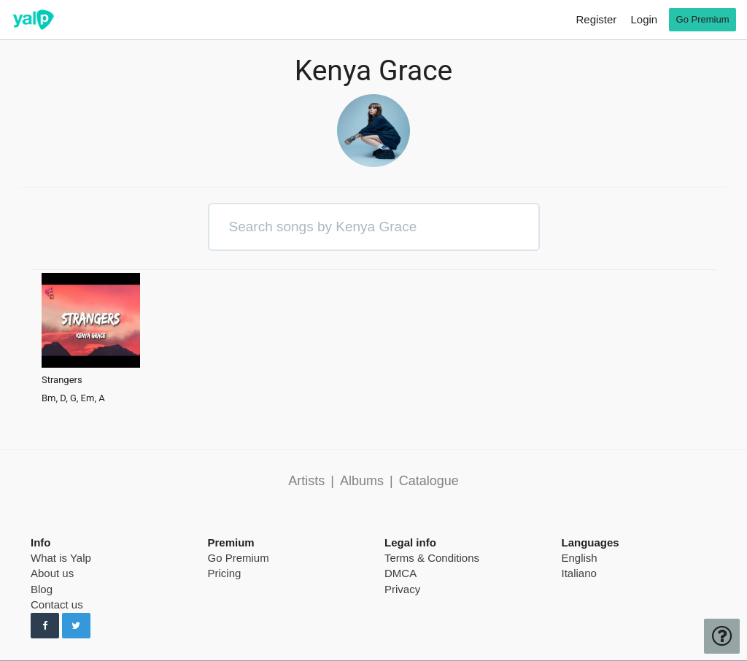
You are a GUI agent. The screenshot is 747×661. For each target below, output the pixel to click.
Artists (306, 480)
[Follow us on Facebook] (45, 626)
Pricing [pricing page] (224, 573)
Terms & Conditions (431, 558)
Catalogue (429, 480)
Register (596, 19)
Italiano (579, 573)
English (579, 558)
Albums (362, 480)
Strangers (62, 380)
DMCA (400, 573)
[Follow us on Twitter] (76, 626)
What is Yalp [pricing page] (61, 558)
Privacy (402, 589)
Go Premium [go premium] (702, 19)
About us (52, 573)
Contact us (57, 604)
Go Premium (238, 558)
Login (643, 19)
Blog (42, 589)
